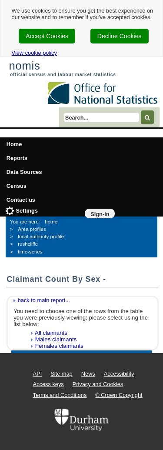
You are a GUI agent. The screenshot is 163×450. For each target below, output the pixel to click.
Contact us (21, 200)
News (88, 373)
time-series (30, 251)
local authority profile (41, 236)
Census (17, 186)
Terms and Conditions (60, 395)
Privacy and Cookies (98, 384)
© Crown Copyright (118, 395)
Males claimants (56, 339)
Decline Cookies (119, 36)
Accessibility (119, 373)
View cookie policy (34, 53)
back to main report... (44, 300)
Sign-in (99, 214)
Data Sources (24, 172)
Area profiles (32, 229)
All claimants (51, 333)
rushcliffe (28, 244)
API (37, 373)
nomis (24, 66)
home (51, 221)
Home (14, 144)
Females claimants (59, 346)
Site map (61, 373)
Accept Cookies (47, 36)
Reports (17, 158)
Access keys (48, 384)
